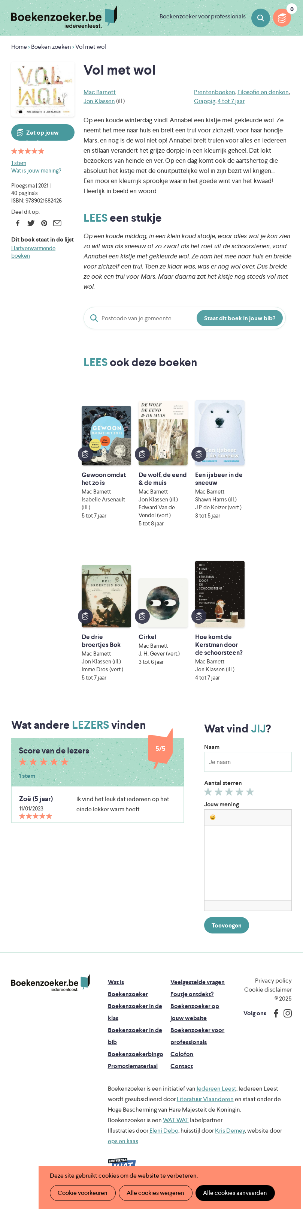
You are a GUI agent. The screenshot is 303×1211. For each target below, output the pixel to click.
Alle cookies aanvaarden (234, 1193)
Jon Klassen (99, 101)
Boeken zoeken (260, 18)
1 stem (18, 163)
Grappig (204, 101)
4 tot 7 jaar (231, 101)
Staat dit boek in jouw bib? (239, 318)
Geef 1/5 (209, 801)
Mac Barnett (100, 92)
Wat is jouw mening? (36, 170)
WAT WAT (176, 1128)
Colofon (181, 1062)
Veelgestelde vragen (197, 990)
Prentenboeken (214, 92)
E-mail (57, 223)
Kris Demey (230, 1138)
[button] (212, 825)
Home (19, 47)
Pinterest (44, 223)
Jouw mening (221, 812)
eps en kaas (123, 1149)
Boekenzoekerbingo (135, 1062)
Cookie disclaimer (268, 997)
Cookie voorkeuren (82, 1193)
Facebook (17, 223)
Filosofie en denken (263, 92)
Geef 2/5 (220, 801)
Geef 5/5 (251, 801)
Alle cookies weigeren (155, 1193)
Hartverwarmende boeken (33, 252)
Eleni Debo (163, 1138)
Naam (211, 755)
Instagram (285, 1021)
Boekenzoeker (64, 17)
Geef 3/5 (230, 801)
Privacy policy (273, 988)
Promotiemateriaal (133, 1074)
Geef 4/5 (241, 801)
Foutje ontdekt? (191, 1002)
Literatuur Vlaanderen (205, 1107)
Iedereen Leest (216, 1096)
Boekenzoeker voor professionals (203, 16)
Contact (181, 1074)
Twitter (30, 223)
